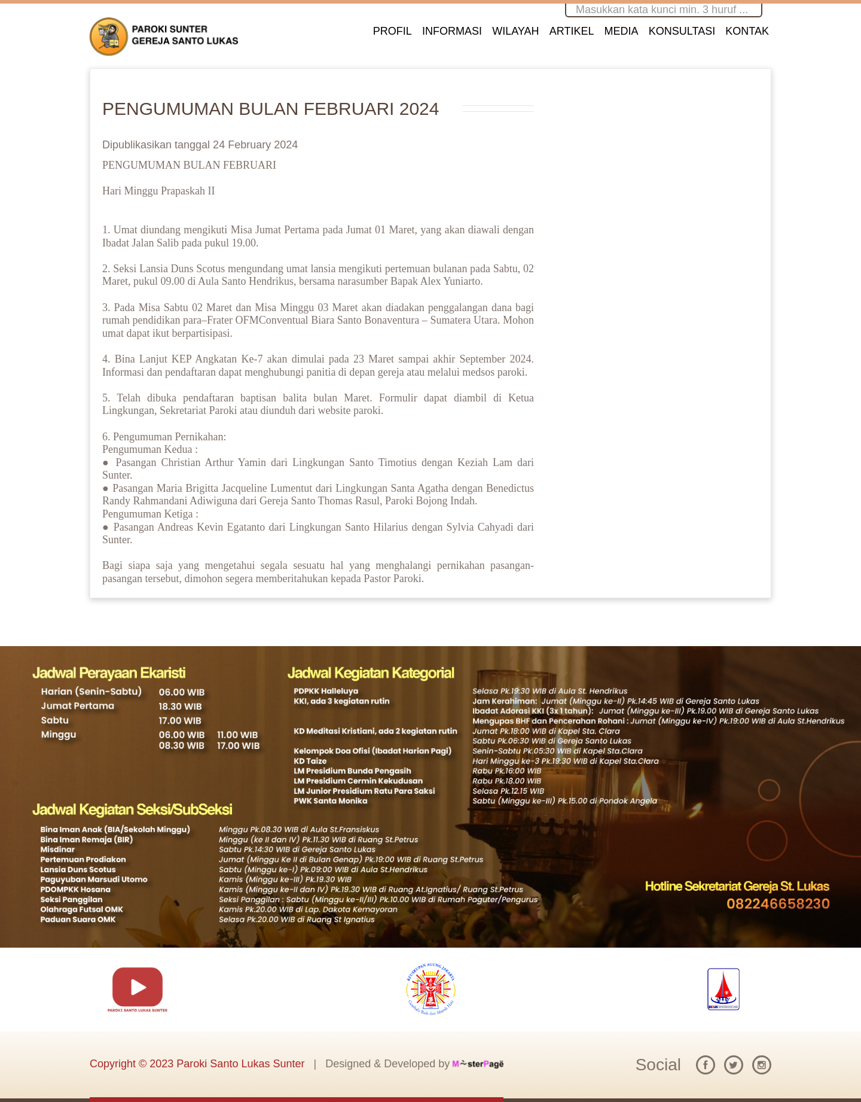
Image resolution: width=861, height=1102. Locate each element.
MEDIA (621, 31)
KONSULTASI (682, 31)
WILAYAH (515, 31)
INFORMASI (452, 31)
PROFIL (392, 31)
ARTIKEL (571, 31)
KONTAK (747, 31)
